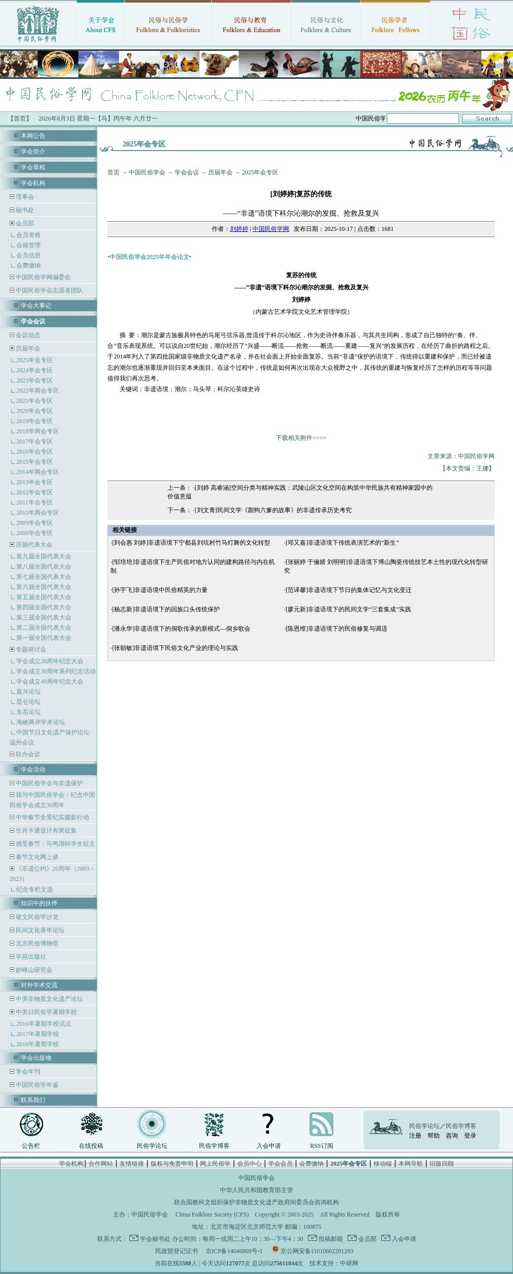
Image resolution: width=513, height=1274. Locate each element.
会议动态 (27, 335)
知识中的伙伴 (39, 903)
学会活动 (33, 769)
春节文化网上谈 (36, 857)
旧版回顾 (442, 1163)
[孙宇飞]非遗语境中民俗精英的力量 (160, 590)
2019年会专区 (34, 421)
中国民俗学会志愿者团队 (48, 290)
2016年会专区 (34, 451)
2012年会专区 (34, 492)
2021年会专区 (34, 400)
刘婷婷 (239, 228)
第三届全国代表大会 (43, 617)
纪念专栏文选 (34, 889)
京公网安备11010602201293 (317, 1251)
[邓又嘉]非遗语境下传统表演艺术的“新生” (342, 542)
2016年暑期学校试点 (43, 1023)
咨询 (452, 1135)
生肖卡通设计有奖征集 (45, 830)
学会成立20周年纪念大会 (49, 661)
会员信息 (28, 255)
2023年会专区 (34, 380)
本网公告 (33, 135)
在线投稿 (91, 1145)
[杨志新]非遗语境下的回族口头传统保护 (166, 609)
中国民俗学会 (147, 172)
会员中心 (249, 1163)
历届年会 (28, 348)
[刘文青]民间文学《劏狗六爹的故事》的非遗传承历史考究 (273, 510)
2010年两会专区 (37, 512)
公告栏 (31, 1145)
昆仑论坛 (28, 701)
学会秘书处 (155, 1238)
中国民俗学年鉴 (36, 1084)
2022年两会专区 (37, 390)
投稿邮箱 (330, 1238)
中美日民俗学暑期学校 (46, 1012)
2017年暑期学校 (37, 1034)
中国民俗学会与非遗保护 (48, 783)
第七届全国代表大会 (43, 576)
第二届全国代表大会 (43, 627)
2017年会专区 (34, 441)
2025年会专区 (34, 360)
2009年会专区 (34, 522)
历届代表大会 (34, 544)
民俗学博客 (214, 1145)
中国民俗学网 (270, 228)
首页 (113, 172)
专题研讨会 (31, 649)
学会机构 (33, 183)
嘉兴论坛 (28, 691)
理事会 (24, 196)
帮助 (434, 1135)
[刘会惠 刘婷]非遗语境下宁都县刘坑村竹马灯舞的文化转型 (191, 542)
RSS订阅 (321, 1145)
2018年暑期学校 (37, 1044)
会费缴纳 (28, 265)
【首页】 (20, 118)
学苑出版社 (30, 956)
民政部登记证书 (176, 1251)
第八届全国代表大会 (43, 566)
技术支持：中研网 (333, 1263)
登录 (470, 1135)
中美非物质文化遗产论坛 (48, 998)
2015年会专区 (34, 461)
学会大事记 (36, 305)
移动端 (383, 1163)
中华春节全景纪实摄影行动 (51, 817)
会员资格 (28, 235)
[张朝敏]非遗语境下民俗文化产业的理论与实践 (175, 647)
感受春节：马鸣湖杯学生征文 (54, 843)
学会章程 (33, 167)
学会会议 (187, 172)
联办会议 (27, 754)
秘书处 (24, 210)
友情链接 (132, 1163)
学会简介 (33, 151)
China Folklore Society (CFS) (212, 1214)
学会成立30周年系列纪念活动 (56, 671)
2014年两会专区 (37, 472)
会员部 (25, 223)
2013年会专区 (34, 482)
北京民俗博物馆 (36, 943)
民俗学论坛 (152, 1145)
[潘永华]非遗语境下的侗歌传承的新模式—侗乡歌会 (181, 628)
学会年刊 (27, 1071)
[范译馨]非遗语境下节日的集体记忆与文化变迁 (349, 590)
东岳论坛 (28, 712)
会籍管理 (28, 245)
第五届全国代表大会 (43, 597)
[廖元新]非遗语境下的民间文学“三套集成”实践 (348, 609)
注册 (415, 1135)
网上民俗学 (215, 1163)
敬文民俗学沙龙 (36, 917)
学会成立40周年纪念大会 (49, 681)
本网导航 (410, 1163)
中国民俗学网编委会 (42, 277)
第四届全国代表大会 (43, 607)
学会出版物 (36, 1057)
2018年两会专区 (37, 431)
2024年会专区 (34, 370)
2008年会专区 (34, 533)
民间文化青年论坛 (39, 930)
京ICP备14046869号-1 (234, 1251)
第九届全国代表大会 (43, 556)
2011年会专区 (34, 502)
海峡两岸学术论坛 (40, 722)
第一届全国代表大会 (43, 637)
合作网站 (101, 1163)
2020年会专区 (34, 410)
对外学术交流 (39, 985)
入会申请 (268, 1145)
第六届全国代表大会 (43, 586)
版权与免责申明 (172, 1163)
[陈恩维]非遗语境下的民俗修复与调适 (336, 628)
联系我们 (33, 1100)
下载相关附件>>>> (301, 437)
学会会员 (280, 1163)
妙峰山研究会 (33, 969)
